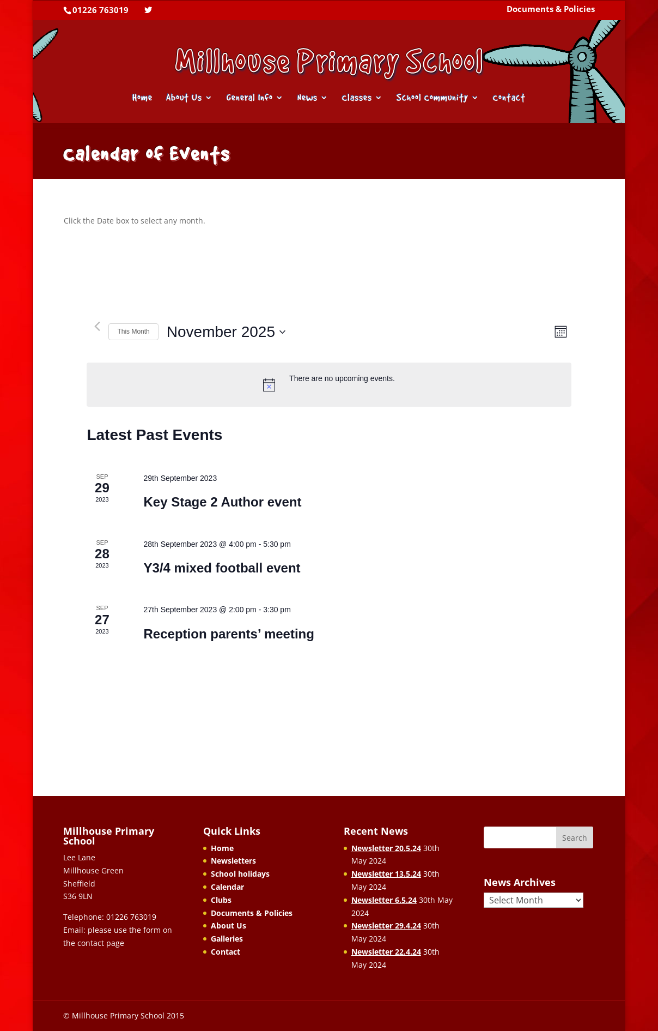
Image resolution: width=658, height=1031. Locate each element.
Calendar (227, 887)
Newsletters (233, 860)
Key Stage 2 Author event (223, 502)
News (307, 98)
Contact (509, 98)
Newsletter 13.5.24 (386, 874)
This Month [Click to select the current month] (133, 331)
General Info (250, 98)
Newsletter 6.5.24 (384, 900)
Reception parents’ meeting (229, 633)
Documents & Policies (551, 9)
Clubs (221, 900)
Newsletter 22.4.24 (386, 951)
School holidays (240, 874)
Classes (357, 98)
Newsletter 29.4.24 (386, 925)
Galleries (227, 938)
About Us (184, 98)
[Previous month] (97, 326)
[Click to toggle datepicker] (226, 332)
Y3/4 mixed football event (222, 567)
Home (142, 98)
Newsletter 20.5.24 (386, 848)
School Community (432, 98)
